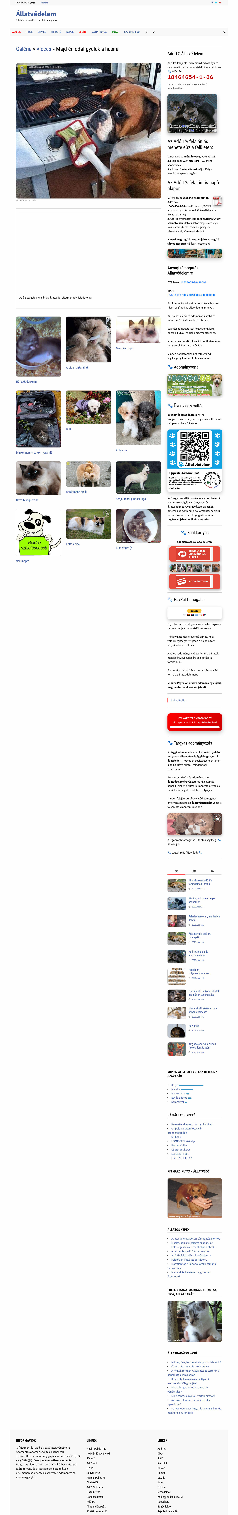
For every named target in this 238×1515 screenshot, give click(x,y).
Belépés (44, 2)
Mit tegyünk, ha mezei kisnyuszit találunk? (196, 1362)
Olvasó (42, 31)
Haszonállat (180, 1093)
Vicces (43, 49)
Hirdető (56, 31)
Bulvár (160, 1468)
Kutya (187, 1085)
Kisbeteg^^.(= (124, 548)
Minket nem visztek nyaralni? (34, 452)
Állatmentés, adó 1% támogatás (200, 935)
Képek (70, 31)
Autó (160, 1482)
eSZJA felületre (190, 160)
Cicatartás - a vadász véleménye (190, 1366)
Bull (68, 429)
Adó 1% (16, 31)
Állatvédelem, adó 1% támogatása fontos (200, 882)
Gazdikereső (132, 31)
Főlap (115, 31)
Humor (161, 1472)
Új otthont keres (181, 1149)
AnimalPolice (178, 700)
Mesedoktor (163, 1492)
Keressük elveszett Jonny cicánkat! (192, 1124)
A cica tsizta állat (77, 367)
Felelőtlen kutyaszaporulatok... (200, 971)
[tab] (176, 871)
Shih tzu (176, 1137)
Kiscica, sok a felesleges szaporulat (192, 1243)
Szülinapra (22, 561)
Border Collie (179, 1145)
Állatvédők (92, 1482)
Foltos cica (73, 544)
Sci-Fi (160, 1458)
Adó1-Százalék (95, 1487)
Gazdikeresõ (93, 1492)
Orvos (90, 1468)
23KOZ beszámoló (97, 1511)
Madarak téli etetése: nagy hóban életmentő (203, 1010)
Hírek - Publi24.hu (96, 1448)
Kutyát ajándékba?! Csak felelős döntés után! (202, 1045)
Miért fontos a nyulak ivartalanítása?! (193, 1396)
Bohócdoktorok (95, 1496)
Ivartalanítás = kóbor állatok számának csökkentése (204, 992)
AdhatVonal (99, 31)
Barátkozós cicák (76, 492)
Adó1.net (92, 1463)
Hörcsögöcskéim (26, 382)
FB (146, 31)
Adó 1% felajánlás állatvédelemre (198, 953)
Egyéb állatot (181, 1097)
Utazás (161, 1477)
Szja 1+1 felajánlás (168, 1511)
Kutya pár (122, 450)
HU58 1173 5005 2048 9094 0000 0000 (191, 295)
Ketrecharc (163, 1501)
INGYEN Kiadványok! (98, 1453)
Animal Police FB (96, 1477)
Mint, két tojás (125, 348)
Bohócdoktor (164, 1506)
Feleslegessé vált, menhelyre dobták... (193, 1247)
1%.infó (91, 1458)
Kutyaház (194, 1025)
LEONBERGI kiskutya (183, 1141)
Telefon (161, 1487)
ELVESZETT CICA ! (181, 1158)
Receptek (162, 1463)
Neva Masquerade (27, 500)
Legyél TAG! (93, 1472)
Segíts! (83, 31)
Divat (160, 1453)
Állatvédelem (36, 14)
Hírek (29, 31)
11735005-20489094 (193, 282)
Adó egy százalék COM (170, 1496)
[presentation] (176, 871)
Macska (182, 1089)
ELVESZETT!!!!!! (180, 1154)
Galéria (24, 49)
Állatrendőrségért (96, 1506)
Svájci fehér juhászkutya (131, 499)
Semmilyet (179, 1102)
